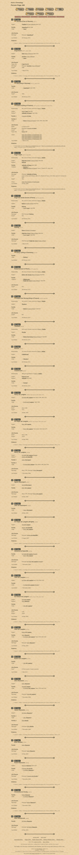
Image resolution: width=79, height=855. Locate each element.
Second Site (37, 853)
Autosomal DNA (18, 839)
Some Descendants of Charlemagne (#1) (32, 134)
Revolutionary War (42, 16)
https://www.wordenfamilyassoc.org (33, 145)
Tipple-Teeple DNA (37, 839)
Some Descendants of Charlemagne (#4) (32, 139)
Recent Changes (52, 16)
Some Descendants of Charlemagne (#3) (32, 137)
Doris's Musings (60, 16)
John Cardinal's (32, 853)
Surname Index (36, 837)
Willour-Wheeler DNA (49, 839)
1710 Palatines (34, 16)
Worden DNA (60, 839)
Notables (17, 16)
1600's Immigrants (25, 16)
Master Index (43, 837)
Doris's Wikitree (46, 842)
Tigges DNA (28, 839)
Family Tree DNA (38, 842)
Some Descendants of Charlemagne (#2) (32, 136)
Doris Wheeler (39, 848)
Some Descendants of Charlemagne (30, 182)
